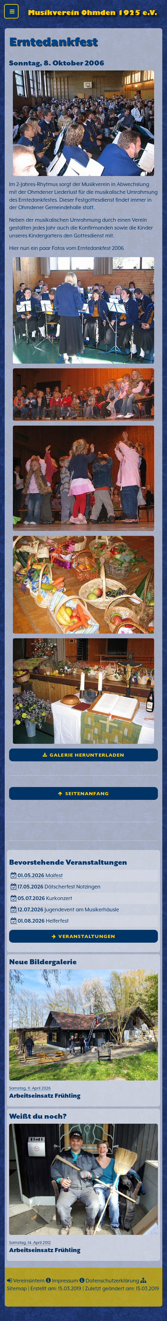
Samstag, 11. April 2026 (83, 1093)
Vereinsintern (29, 1281)
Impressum (65, 1281)
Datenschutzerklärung (112, 1281)
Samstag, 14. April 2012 (83, 1247)
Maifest (40, 875)
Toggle (13, 13)
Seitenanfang (87, 793)
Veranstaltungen (86, 936)
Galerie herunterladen (87, 754)
